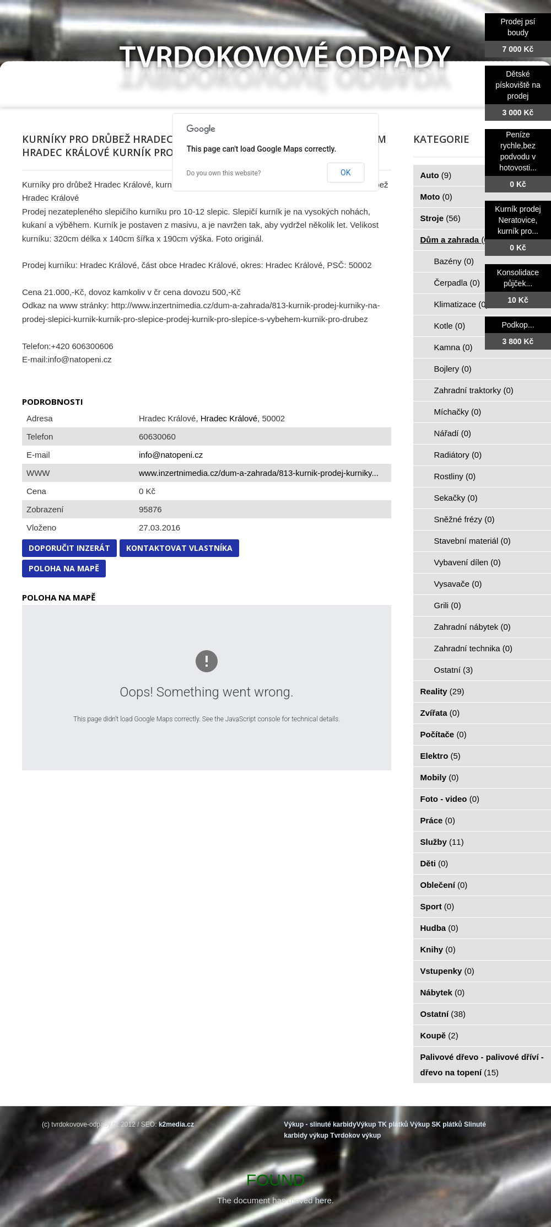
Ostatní (453, 669)
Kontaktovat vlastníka (179, 548)
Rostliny (455, 476)
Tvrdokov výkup (355, 1135)
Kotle (450, 325)
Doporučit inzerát (69, 548)
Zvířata (440, 712)
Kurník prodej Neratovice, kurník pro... (518, 220)
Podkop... (517, 324)
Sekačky (456, 497)
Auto (436, 175)
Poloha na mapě (64, 568)
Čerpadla (457, 282)
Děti (434, 863)
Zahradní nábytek (472, 626)
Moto (436, 196)
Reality (442, 691)
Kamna (453, 347)
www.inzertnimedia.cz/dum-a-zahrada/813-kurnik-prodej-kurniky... (259, 473)
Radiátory (458, 454)
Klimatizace (461, 304)
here (323, 1200)
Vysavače (458, 583)
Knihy (438, 949)
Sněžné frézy (464, 519)
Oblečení (444, 885)
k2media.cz (176, 1124)
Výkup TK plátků (382, 1124)
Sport (437, 906)
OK (345, 172)
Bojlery (453, 368)
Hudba (439, 928)
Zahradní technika (473, 648)
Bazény (454, 261)
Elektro (440, 755)
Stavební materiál (472, 540)
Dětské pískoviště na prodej (518, 84)
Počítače (443, 734)
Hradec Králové (229, 418)
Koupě (439, 1035)
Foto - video (450, 798)
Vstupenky (447, 971)
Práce (437, 820)
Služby (442, 841)
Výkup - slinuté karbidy (320, 1124)
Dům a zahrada (455, 239)
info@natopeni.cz (171, 454)
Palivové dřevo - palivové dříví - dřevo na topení (482, 1064)
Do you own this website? (224, 173)
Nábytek (442, 992)
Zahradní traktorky (474, 390)
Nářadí (453, 433)
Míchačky (458, 411)
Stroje (440, 218)
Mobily (439, 777)
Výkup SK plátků (436, 1124)
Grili (447, 605)
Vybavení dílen (467, 562)
